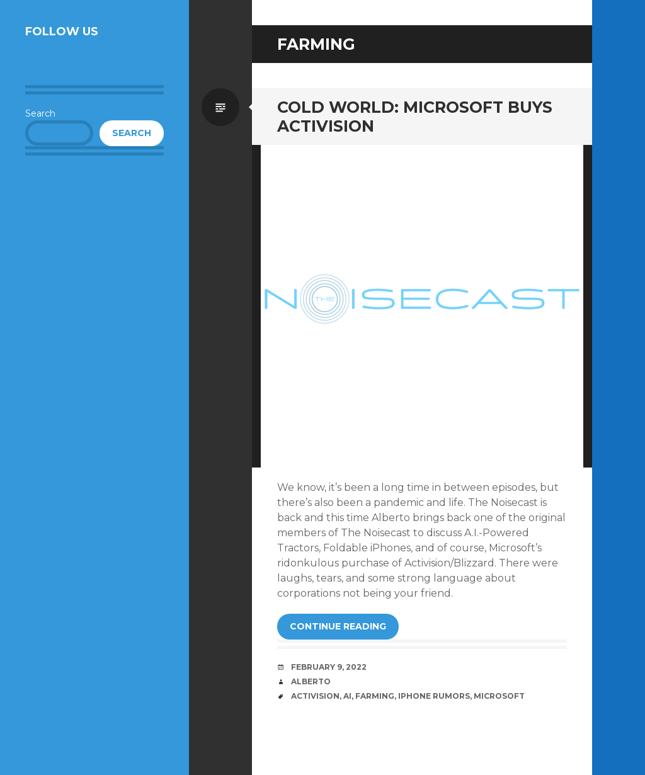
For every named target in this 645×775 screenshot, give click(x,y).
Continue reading (338, 626)
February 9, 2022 (329, 667)
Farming (374, 696)
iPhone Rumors (434, 696)
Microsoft (499, 696)
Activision (315, 696)
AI (347, 696)
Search (40, 113)
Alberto (311, 681)
